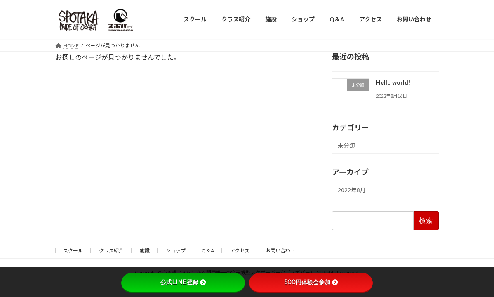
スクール (73, 251)
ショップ (176, 251)
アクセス (239, 251)
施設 (145, 251)
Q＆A (208, 251)
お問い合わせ (280, 251)
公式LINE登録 (183, 282)
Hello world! (393, 82)
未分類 (346, 144)
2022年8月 (352, 189)
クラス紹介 (111, 251)
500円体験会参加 (311, 282)
